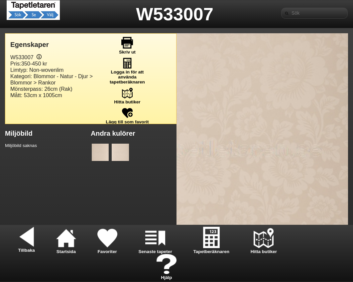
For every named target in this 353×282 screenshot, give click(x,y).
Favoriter (107, 249)
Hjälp (167, 275)
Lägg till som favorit (127, 119)
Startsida (66, 249)
